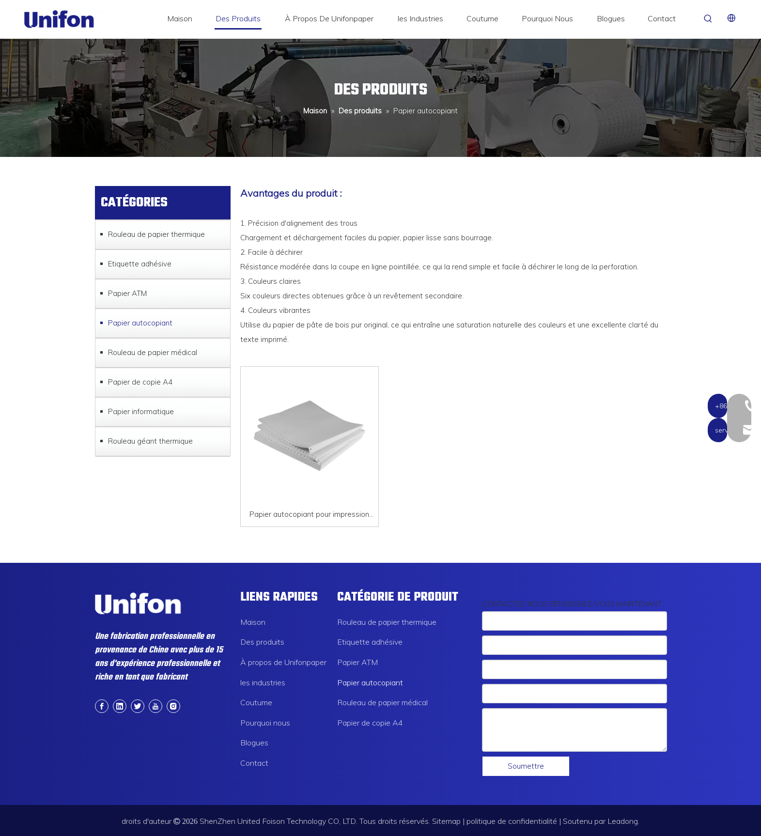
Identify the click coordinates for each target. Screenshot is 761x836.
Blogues (254, 742)
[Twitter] (137, 705)
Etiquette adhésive (139, 263)
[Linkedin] (119, 705)
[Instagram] (173, 705)
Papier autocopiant (140, 322)
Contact (254, 763)
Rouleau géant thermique (150, 441)
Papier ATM (127, 293)
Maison (252, 622)
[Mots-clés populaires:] (708, 18)
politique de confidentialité (511, 821)
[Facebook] (102, 705)
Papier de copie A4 (140, 382)
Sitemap (446, 821)
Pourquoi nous (265, 723)
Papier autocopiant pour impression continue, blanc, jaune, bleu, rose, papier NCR (309, 516)
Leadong (622, 821)
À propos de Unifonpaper (283, 662)
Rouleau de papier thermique (156, 234)
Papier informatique (141, 411)
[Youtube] (155, 705)
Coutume (256, 702)
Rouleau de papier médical (152, 352)
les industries (262, 682)
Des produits (262, 642)
